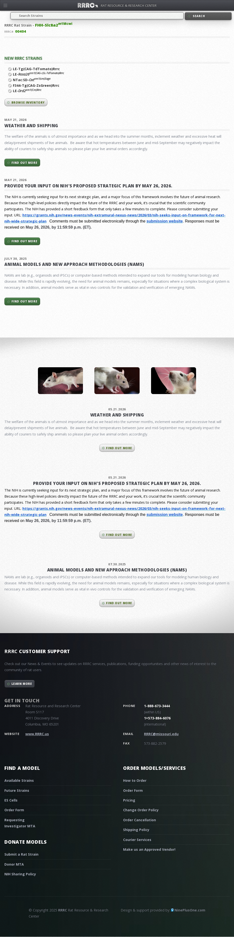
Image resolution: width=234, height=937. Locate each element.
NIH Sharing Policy (20, 874)
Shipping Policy (136, 829)
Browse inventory (28, 102)
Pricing (129, 800)
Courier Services (137, 839)
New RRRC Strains (23, 58)
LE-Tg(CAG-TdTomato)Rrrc (36, 69)
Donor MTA (14, 864)
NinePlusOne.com (189, 910)
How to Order (134, 780)
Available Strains (19, 780)
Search (199, 16)
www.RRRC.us (37, 734)
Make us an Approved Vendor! (149, 849)
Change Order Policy (141, 810)
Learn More (21, 684)
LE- (38, 74)
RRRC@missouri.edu (161, 734)
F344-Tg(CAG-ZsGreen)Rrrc (36, 85)
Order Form (14, 810)
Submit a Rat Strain (21, 854)
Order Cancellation (139, 820)
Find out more (24, 162)
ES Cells (11, 800)
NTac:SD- (32, 79)
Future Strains (16, 790)
